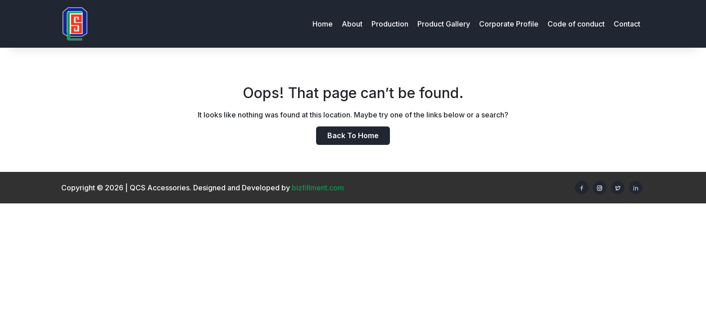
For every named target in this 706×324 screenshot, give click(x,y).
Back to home (353, 135)
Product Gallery (443, 23)
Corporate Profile (509, 23)
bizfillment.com (318, 187)
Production (389, 23)
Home (322, 23)
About (352, 23)
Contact (627, 23)
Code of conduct (576, 23)
